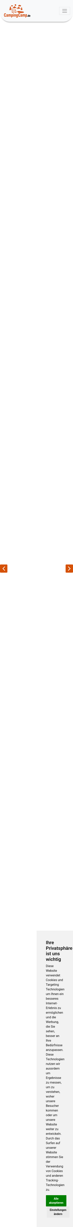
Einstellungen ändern (58, 1212)
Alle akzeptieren (56, 1200)
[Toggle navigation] (64, 11)
